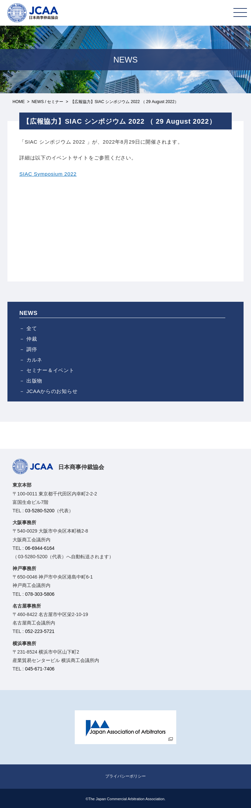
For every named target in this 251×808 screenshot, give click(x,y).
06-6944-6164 (39, 548)
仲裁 (31, 339)
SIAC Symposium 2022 (47, 174)
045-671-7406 (39, 668)
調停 (31, 349)
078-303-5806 (39, 594)
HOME (19, 101)
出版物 (34, 381)
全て (31, 328)
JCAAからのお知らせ (52, 391)
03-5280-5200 (39, 510)
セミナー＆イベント (50, 370)
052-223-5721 (39, 631)
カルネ (34, 360)
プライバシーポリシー (125, 776)
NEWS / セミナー (47, 101)
